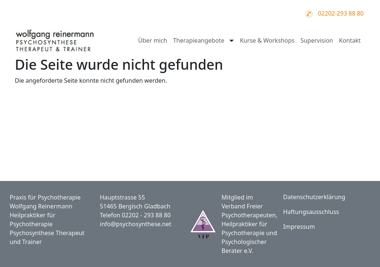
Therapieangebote (198, 40)
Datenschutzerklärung (314, 197)
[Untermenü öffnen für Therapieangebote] (231, 40)
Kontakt (350, 40)
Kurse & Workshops (267, 40)
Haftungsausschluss (311, 212)
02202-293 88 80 (341, 13)
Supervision (317, 40)
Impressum (299, 226)
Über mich (152, 40)
